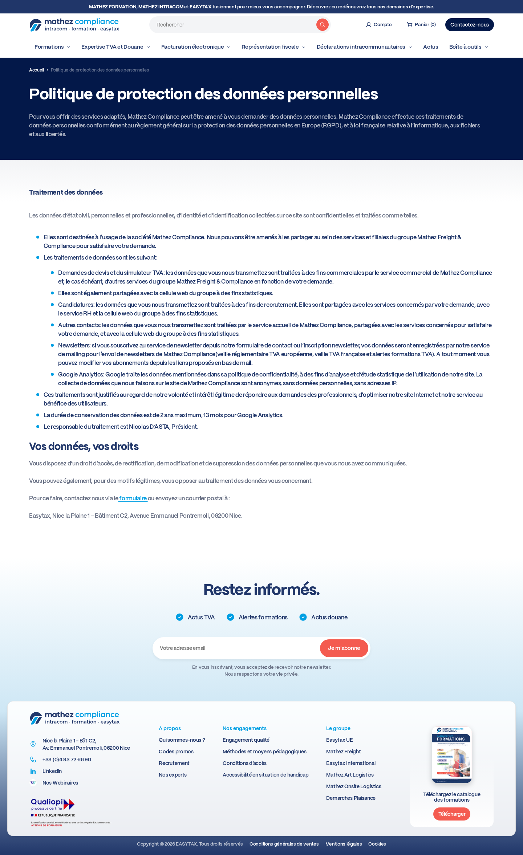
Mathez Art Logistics (349, 774)
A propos (170, 728)
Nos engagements (245, 728)
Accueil (36, 70)
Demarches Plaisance (351, 798)
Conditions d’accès (245, 763)
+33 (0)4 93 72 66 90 (66, 759)
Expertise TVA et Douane (115, 46)
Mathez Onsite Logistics (353, 786)
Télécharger (452, 814)
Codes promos (176, 751)
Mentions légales (343, 844)
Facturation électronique (196, 46)
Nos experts (173, 774)
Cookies (377, 844)
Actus (430, 46)
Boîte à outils (468, 46)
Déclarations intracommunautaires (364, 46)
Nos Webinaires (60, 782)
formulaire (132, 498)
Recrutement (174, 763)
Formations (52, 46)
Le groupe (338, 728)
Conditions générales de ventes (284, 844)
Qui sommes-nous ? (182, 740)
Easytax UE (339, 740)
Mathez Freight (343, 751)
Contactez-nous (469, 24)
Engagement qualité (246, 740)
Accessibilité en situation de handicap (265, 774)
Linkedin (52, 771)
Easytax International (350, 763)
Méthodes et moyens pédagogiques (264, 751)
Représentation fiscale (273, 46)
